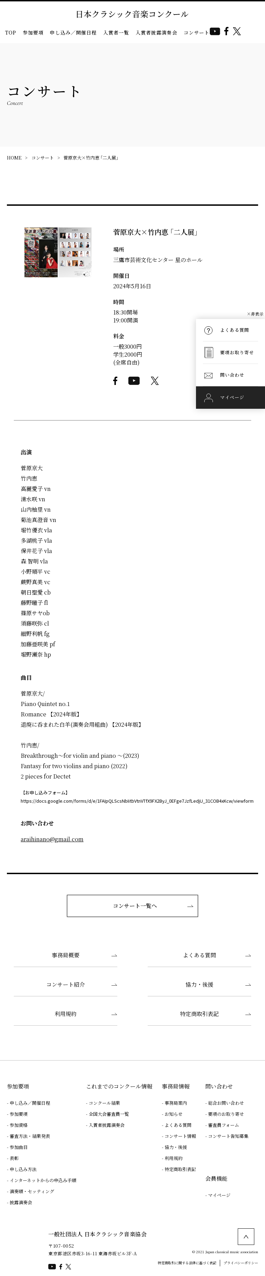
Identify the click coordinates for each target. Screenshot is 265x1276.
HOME (14, 157)
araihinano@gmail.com (52, 839)
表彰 (14, 1158)
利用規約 (66, 1014)
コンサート (42, 157)
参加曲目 (19, 1147)
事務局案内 (176, 1103)
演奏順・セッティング (32, 1191)
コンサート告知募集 (228, 1136)
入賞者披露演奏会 (156, 32)
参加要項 (33, 32)
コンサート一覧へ (135, 906)
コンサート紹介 (65, 984)
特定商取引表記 (199, 1014)
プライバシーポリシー (241, 1262)
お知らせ (174, 1114)
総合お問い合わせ (226, 1103)
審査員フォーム (223, 1125)
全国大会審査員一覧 (109, 1114)
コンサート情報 (202, 32)
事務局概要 (65, 955)
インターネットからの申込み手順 (43, 1180)
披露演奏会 (21, 1202)
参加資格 (19, 1125)
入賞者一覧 (116, 32)
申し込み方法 (23, 1169)
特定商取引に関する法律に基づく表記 (187, 1262)
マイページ (219, 1195)
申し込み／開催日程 (73, 32)
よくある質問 (199, 955)
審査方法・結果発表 (30, 1136)
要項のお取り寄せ (226, 1114)
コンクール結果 (104, 1103)
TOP (10, 32)
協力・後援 (199, 984)
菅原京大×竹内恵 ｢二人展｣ (90, 157)
